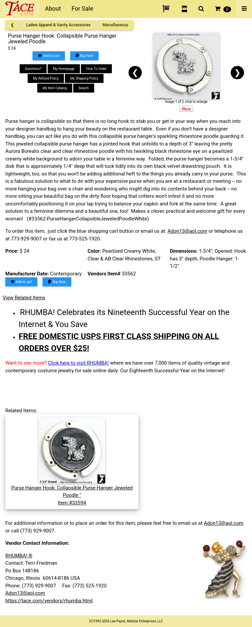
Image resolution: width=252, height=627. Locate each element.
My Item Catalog (55, 88)
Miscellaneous (115, 25)
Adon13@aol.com (187, 231)
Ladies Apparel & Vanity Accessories (58, 25)
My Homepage (64, 69)
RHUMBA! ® (18, 556)
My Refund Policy (46, 78)
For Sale (82, 8)
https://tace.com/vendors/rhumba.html (49, 601)
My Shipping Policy (84, 78)
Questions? (33, 69)
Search (84, 88)
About (53, 8)
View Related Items (24, 298)
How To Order (96, 69)
